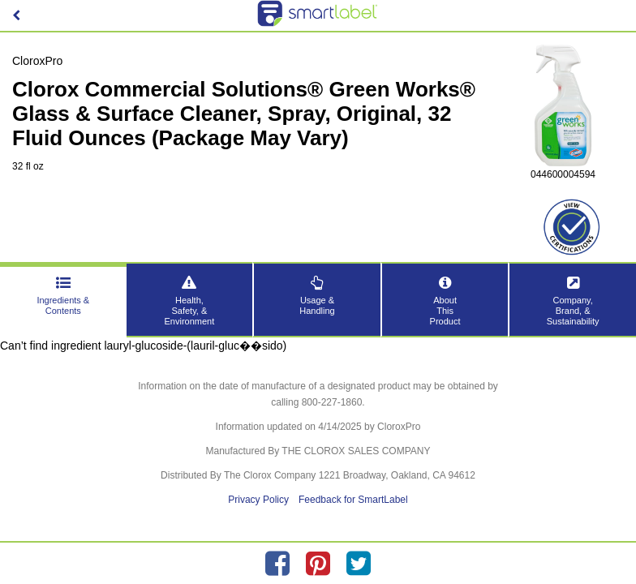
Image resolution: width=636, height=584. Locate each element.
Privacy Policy (258, 499)
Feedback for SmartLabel (353, 499)
